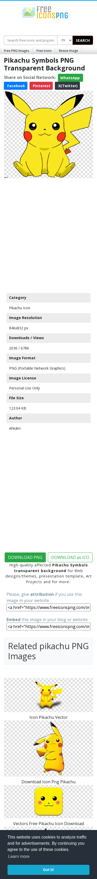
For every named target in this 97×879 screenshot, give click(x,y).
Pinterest (41, 85)
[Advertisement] (48, 234)
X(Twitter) (67, 85)
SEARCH (83, 40)
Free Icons (43, 50)
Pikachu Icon (19, 307)
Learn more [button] (18, 856)
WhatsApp (70, 77)
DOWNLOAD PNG (25, 557)
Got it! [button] (48, 870)
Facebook (15, 85)
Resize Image (68, 50)
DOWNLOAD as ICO (70, 557)
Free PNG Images (16, 50)
